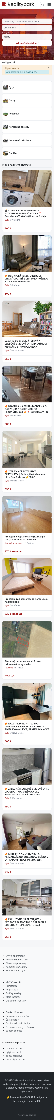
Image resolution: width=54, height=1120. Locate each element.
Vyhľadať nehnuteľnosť (27, 43)
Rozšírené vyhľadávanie (27, 49)
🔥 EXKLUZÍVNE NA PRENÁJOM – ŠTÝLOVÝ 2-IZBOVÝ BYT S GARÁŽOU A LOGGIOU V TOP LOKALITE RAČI (25, 922)
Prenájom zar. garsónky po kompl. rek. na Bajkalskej (26, 600)
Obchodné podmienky (18, 1023)
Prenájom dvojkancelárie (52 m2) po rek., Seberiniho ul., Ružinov (25, 538)
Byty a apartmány (15, 955)
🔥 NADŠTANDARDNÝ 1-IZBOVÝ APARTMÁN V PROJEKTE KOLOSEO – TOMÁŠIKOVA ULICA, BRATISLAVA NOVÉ (27, 726)
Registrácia (12, 989)
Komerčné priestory (20, 140)
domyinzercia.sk (14, 1055)
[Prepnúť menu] (49, 4)
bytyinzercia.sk (14, 1052)
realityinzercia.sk (15, 1048)
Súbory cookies (14, 1030)
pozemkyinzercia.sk (16, 1059)
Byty (11, 87)
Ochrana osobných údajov (20, 1027)
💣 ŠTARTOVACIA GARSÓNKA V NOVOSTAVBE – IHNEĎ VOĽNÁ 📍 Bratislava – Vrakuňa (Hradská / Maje (25, 213)
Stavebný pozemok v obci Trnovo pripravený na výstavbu (23, 663)
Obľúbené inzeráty (16, 1000)
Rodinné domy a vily (17, 959)
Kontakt (18, 1012)
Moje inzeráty (13, 996)
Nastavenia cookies (27, 1115)
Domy (12, 100)
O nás (9, 1012)
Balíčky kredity (13, 993)
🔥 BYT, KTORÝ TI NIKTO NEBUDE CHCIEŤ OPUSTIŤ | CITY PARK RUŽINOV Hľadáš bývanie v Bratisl (26, 278)
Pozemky (14, 113)
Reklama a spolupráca (18, 1016)
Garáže (13, 153)
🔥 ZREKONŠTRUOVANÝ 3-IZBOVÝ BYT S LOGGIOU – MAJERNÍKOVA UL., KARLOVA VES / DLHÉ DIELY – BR (27, 791)
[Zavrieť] (48, 67)
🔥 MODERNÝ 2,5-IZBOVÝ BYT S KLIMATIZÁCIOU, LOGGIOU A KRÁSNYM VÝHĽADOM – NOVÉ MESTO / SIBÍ (27, 856)
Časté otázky (12, 1019)
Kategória (6, 32)
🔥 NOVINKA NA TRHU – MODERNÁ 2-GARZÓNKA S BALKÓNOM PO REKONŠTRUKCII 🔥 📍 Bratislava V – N (26, 409)
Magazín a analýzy (15, 970)
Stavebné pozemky (16, 963)
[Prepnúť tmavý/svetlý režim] (42, 4)
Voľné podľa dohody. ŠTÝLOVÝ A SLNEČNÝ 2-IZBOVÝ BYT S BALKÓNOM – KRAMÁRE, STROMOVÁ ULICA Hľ (27, 343)
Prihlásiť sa (12, 985)
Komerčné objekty (19, 126)
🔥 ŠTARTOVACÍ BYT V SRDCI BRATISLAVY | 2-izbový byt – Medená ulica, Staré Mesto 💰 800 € (25, 474)
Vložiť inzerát (13, 982)
